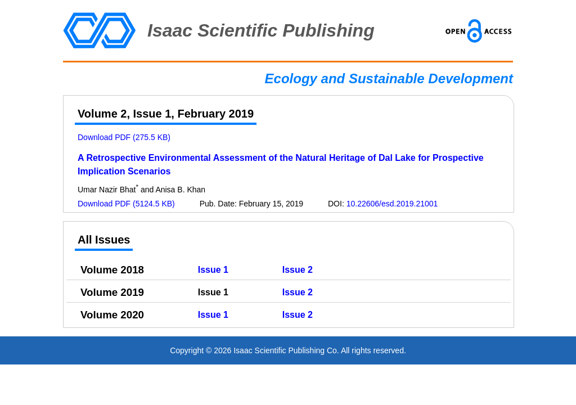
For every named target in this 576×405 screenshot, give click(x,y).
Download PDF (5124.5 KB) (126, 203)
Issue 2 (297, 269)
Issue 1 (213, 269)
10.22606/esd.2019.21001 (392, 203)
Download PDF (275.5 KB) (124, 137)
